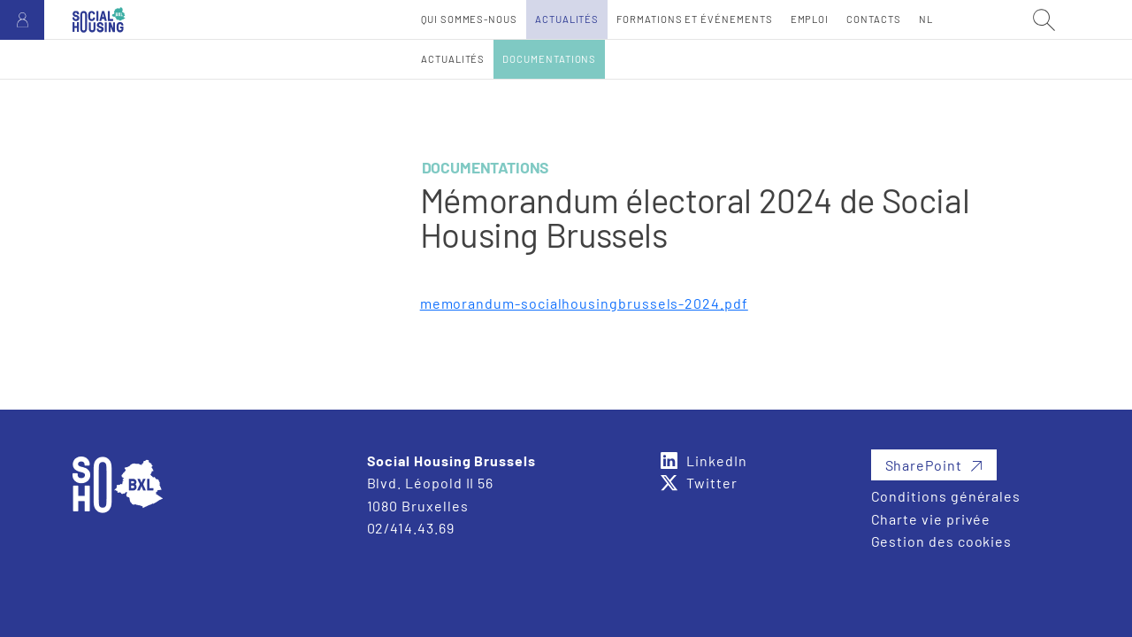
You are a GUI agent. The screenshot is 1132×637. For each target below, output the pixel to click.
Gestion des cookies (942, 541)
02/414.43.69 (411, 527)
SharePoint (923, 465)
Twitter (712, 482)
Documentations (549, 59)
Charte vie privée (931, 518)
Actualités (453, 59)
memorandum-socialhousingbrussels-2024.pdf (584, 303)
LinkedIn (716, 460)
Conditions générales (946, 495)
